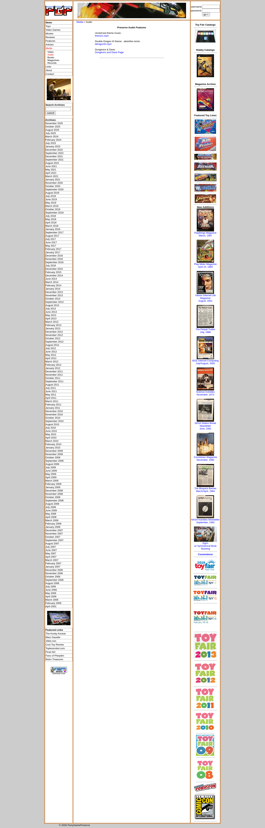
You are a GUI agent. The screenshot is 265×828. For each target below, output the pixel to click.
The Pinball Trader (205, 329)
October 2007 (52, 537)
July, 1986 (205, 332)
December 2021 (54, 156)
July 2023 (50, 143)
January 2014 (52, 288)
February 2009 (53, 484)
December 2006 (54, 570)
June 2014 (51, 278)
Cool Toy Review (55, 644)
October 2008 (52, 497)
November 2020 (54, 182)
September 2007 (54, 540)
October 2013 (52, 298)
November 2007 (54, 533)
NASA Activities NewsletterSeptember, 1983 (205, 521)
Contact (50, 74)
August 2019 (52, 192)
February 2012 (53, 364)
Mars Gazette (53, 637)
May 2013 (50, 315)
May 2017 (50, 245)
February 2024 (53, 139)
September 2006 (54, 580)
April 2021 (50, 173)
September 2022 (54, 153)
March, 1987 (205, 235)
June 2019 (51, 199)
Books (50, 57)
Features (50, 41)
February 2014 (53, 285)
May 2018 (50, 219)
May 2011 (50, 394)
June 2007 (51, 550)
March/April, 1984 (205, 491)
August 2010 (52, 424)
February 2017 (53, 249)
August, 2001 (205, 300)
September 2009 (54, 460)
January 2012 (52, 368)
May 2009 (50, 474)
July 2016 (50, 265)
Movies (49, 33)
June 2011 (51, 391)
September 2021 (54, 159)
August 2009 (52, 464)
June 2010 (51, 431)
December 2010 (54, 411)
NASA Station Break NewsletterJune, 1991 (205, 426)
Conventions (205, 554)
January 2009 (52, 487)
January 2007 (52, 566)
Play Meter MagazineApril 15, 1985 (205, 265)
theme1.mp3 (102, 35)
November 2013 (54, 295)
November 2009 (54, 454)
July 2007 (50, 546)
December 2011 (54, 371)
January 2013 (52, 328)
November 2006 (54, 573)
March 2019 (51, 206)
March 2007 (51, 560)
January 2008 (52, 527)
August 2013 (52, 305)
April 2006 (50, 596)
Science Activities (205, 391)
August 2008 (52, 503)
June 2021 (51, 166)
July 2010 (50, 427)
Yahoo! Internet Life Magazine (205, 296)
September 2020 (54, 189)
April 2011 (50, 398)
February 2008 (53, 523)
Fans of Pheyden (55, 655)
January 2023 (52, 146)
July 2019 (50, 196)
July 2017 (50, 239)
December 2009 (54, 450)
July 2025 (50, 133)
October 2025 (52, 126)
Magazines (53, 60)
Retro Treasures (54, 659)
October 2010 (52, 417)
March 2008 (51, 520)
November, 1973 (205, 394)
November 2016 (54, 259)
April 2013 (50, 318)
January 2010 (52, 447)
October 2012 (52, 338)
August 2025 (52, 130)
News (49, 22)
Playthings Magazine (205, 232)
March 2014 (51, 282)
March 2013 (51, 321)
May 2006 (50, 593)
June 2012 (51, 351)
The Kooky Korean (56, 633)
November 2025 (54, 123)
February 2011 (53, 404)
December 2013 (54, 292)
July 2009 (50, 467)
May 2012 (50, 355)
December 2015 (54, 268)
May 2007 (50, 553)
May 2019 (50, 202)
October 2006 (52, 576)
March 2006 (51, 599)
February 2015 (53, 272)
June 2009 (51, 470)
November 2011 (54, 374)
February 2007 (53, 563)
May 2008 (50, 513)
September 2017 (54, 232)
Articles (50, 44)
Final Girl (50, 652)
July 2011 (50, 388)
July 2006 (50, 586)
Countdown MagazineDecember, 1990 (205, 458)
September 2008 (54, 500)
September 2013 (54, 302)
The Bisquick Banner (205, 488)
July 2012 (50, 348)
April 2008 (50, 517)
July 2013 (50, 308)
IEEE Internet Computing (205, 360)
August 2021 (52, 163)
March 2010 (51, 441)
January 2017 (52, 252)
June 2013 (51, 311)
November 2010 (54, 414)
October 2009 (52, 457)
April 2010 (50, 437)
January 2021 (52, 179)
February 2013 (53, 325)
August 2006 (52, 583)
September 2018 (54, 212)
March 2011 (51, 401)
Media (80, 22)
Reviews (50, 37)
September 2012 (54, 341)
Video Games (53, 29)
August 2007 (52, 543)
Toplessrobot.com (55, 648)
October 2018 (52, 209)
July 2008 (50, 507)
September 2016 (54, 262)
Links (48, 66)
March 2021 (51, 176)
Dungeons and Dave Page (109, 52)
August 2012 (52, 345)
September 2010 (54, 421)
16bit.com (51, 641)
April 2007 (50, 556)
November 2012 (54, 335)
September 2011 (54, 381)
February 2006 (53, 603)
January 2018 (52, 229)
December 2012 (54, 331)
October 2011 (52, 378)
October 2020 (52, 186)
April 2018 (50, 222)
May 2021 (50, 169)
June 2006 (51, 589)
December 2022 (54, 149)
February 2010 (53, 444)
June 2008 (51, 510)
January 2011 (52, 407)
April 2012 (50, 358)
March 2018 (51, 225)
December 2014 (54, 275)
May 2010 (50, 434)
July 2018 (50, 216)
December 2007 (54, 530)
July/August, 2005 (205, 363)
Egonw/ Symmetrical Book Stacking (205, 546)
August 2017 (52, 235)
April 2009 (50, 477)
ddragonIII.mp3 (103, 44)
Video (50, 52)
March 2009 (51, 480)
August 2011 (52, 384)
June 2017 (51, 242)
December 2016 (54, 255)
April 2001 (50, 606)
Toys (48, 26)
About (49, 70)
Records (52, 63)
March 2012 (51, 361)
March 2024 (51, 136)
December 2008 (54, 490)
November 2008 (54, 493)
